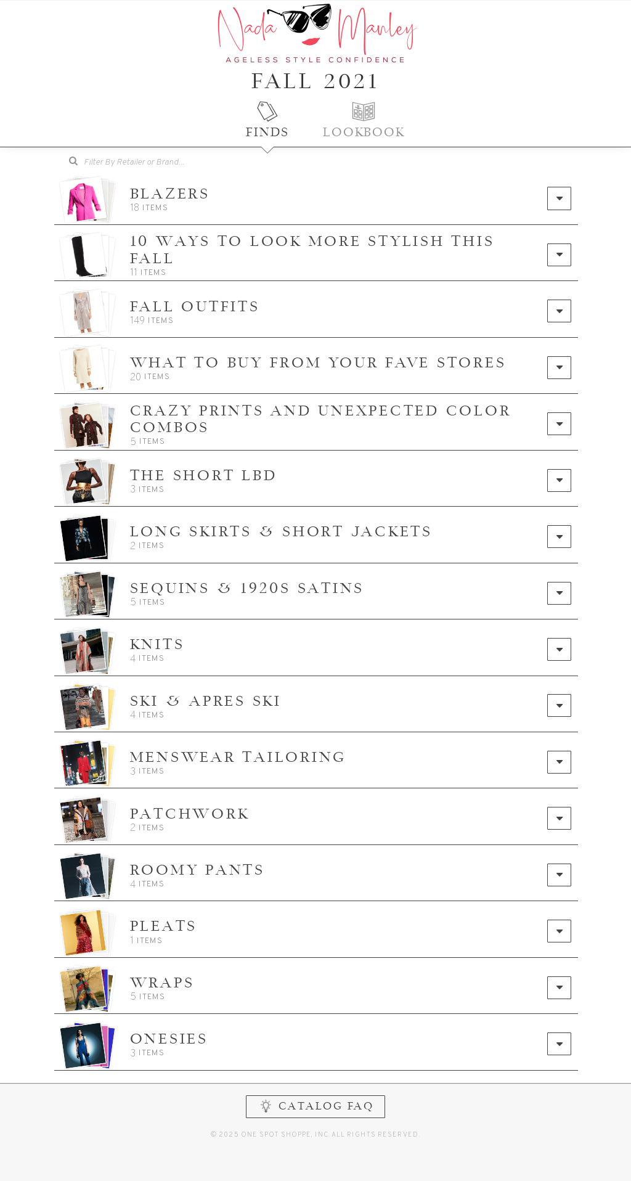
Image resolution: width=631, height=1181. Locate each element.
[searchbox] (151, 161)
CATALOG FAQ (316, 1141)
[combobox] (142, 162)
